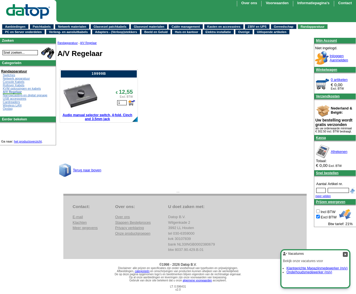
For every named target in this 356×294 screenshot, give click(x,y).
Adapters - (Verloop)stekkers (116, 32)
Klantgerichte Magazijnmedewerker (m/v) (317, 268)
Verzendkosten (328, 96)
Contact (345, 3)
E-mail (78, 217)
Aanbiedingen (15, 26)
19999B (99, 73)
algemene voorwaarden (197, 280)
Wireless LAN (12, 105)
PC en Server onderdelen (23, 32)
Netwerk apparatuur (16, 78)
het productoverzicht (28, 141)
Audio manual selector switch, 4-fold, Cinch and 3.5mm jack (97, 117)
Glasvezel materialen (149, 26)
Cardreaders (11, 102)
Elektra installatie (218, 32)
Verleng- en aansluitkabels (68, 32)
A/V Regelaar (88, 43)
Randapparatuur (313, 26)
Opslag (8, 108)
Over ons (249, 3)
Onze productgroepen (133, 233)
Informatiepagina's (313, 3)
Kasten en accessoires (224, 26)
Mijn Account (326, 41)
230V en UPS (257, 26)
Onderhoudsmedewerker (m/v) (309, 272)
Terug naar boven (87, 170)
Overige (244, 32)
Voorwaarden (277, 3)
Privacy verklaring (129, 228)
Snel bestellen (327, 173)
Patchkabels (42, 26)
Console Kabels (13, 81)
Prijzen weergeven (330, 202)
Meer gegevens (85, 228)
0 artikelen (339, 80)
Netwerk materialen (72, 26)
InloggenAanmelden (339, 58)
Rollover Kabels (13, 85)
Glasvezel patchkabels (110, 26)
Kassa (321, 138)
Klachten (80, 222)
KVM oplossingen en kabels (22, 88)
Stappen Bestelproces (133, 222)
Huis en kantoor (186, 32)
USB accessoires (14, 98)
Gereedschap (283, 26)
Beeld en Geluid (156, 32)
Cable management (186, 26)
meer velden (323, 196)
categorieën (142, 271)
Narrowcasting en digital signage (25, 95)
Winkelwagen (326, 70)
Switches (9, 75)
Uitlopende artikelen (271, 32)
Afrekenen (339, 152)
